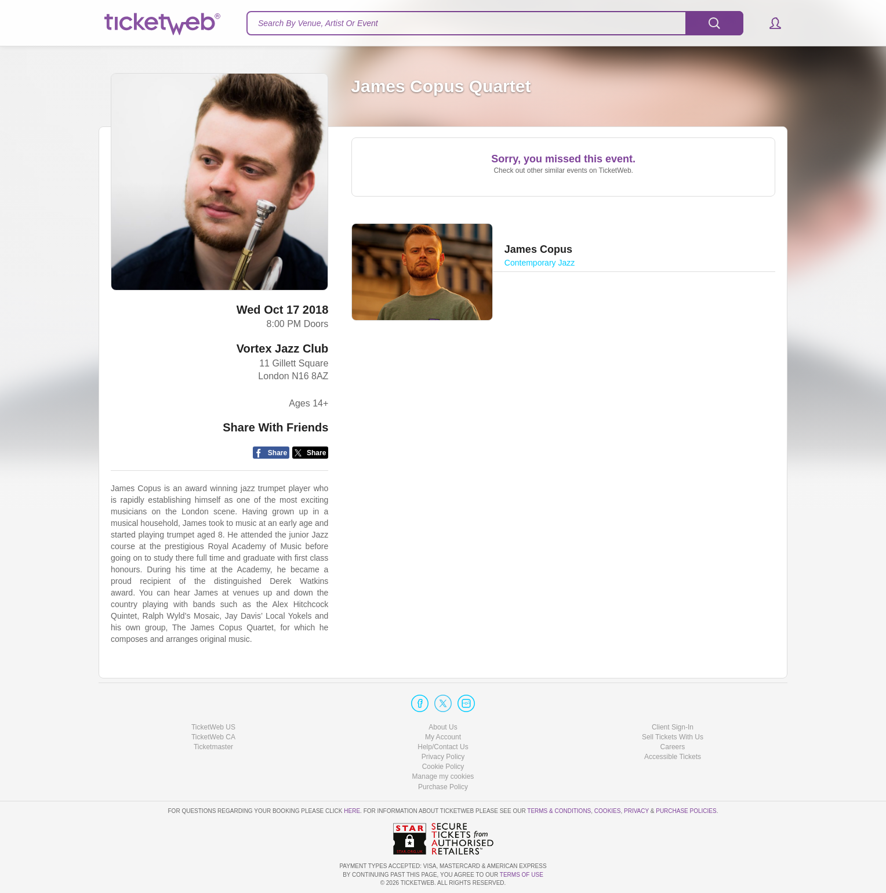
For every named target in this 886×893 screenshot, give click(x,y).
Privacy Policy (443, 757)
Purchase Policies (686, 811)
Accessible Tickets (672, 757)
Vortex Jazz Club (283, 348)
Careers (672, 747)
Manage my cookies (443, 776)
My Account (443, 737)
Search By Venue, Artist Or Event (318, 23)
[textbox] (494, 23)
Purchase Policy (443, 787)
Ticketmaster (213, 747)
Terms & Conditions (559, 811)
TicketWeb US (213, 727)
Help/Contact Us (442, 747)
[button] (769, 23)
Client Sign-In (672, 727)
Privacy (636, 811)
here (352, 811)
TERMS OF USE (521, 875)
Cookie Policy (443, 767)
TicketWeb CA (213, 737)
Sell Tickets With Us (672, 737)
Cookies (607, 811)
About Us (443, 727)
